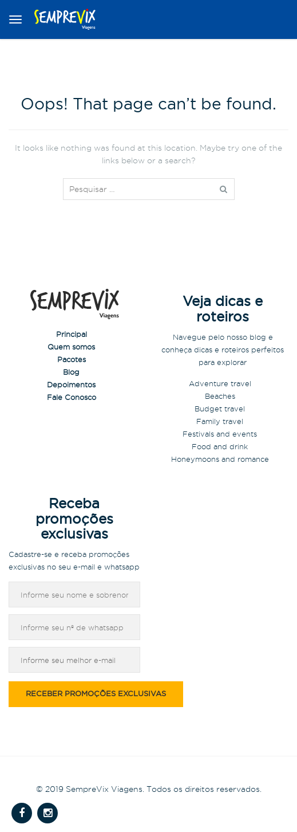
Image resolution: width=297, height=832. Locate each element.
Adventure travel (220, 383)
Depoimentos (71, 384)
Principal (71, 334)
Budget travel (220, 409)
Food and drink (220, 446)
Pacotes (71, 359)
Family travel (219, 421)
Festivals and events (220, 434)
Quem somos (71, 347)
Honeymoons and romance (220, 459)
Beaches (220, 396)
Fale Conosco (71, 397)
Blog (71, 372)
